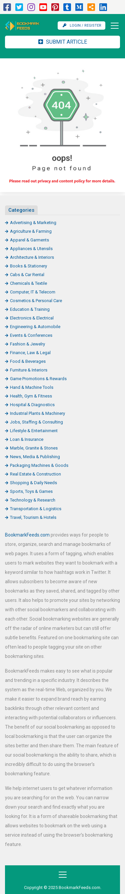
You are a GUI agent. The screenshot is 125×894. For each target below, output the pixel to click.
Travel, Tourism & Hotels (33, 517)
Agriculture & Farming (31, 231)
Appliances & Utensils (31, 248)
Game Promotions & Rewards (38, 378)
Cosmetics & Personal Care (36, 300)
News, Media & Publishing (35, 456)
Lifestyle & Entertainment (34, 430)
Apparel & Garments (29, 239)
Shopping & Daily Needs (33, 482)
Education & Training (30, 309)
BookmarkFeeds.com (27, 535)
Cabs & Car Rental (27, 274)
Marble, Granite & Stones (34, 448)
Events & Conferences (31, 335)
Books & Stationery (28, 265)
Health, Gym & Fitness (31, 395)
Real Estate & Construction (35, 474)
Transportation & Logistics (35, 508)
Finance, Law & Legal (30, 352)
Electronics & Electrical (32, 317)
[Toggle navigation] (112, 25)
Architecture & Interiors (32, 257)
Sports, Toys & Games (31, 491)
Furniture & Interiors (28, 369)
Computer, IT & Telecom (32, 291)
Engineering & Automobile (35, 326)
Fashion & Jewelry (27, 343)
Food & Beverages (28, 361)
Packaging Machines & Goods (39, 465)
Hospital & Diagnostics (32, 404)
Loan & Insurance (26, 439)
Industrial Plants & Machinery (37, 413)
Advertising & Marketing (33, 222)
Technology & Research (32, 500)
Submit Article (62, 42)
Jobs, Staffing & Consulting (36, 421)
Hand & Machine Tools (31, 387)
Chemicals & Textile (28, 283)
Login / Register (82, 25)
